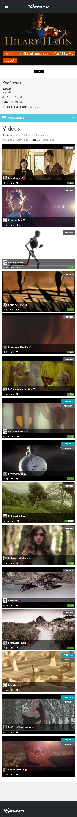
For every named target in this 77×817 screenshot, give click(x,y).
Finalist (69, 148)
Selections (48, 140)
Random (7, 135)
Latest (17, 135)
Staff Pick (68, 401)
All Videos (8, 140)
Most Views (41, 135)
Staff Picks (22, 140)
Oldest (28, 135)
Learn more (35, 107)
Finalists (35, 140)
